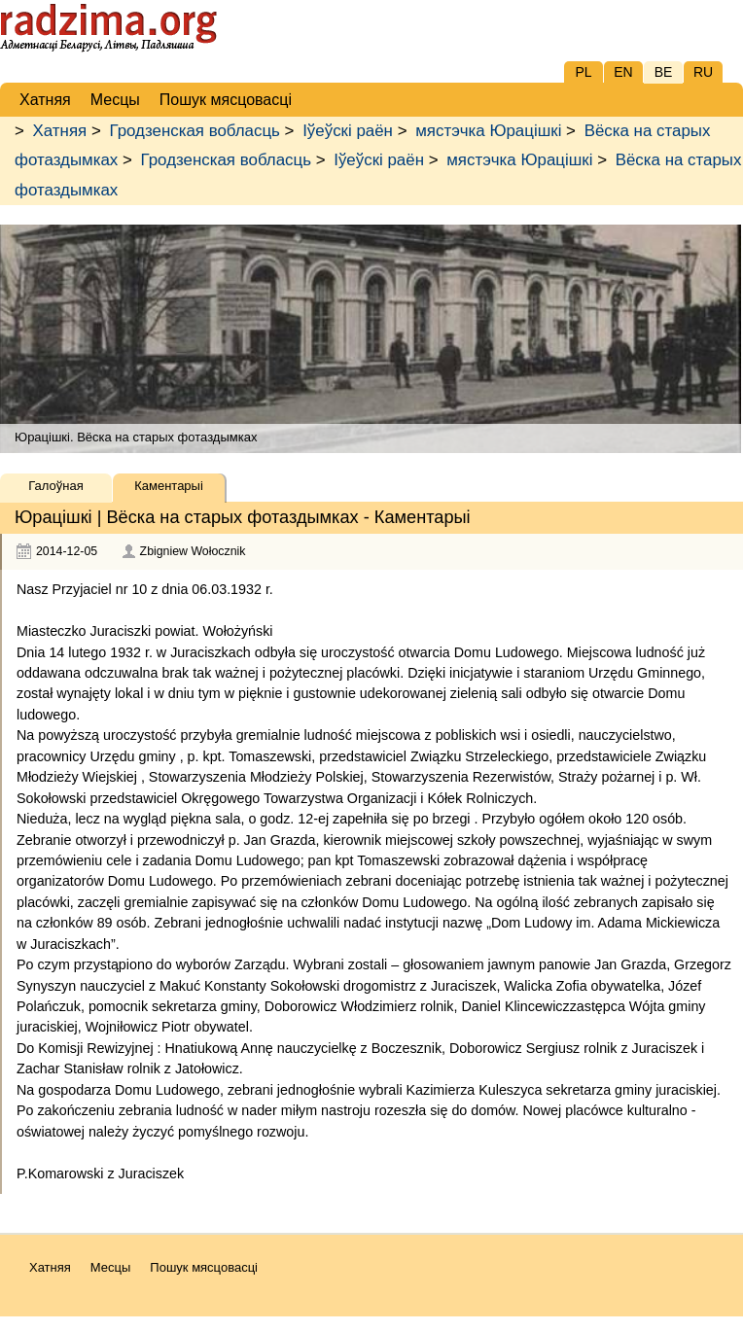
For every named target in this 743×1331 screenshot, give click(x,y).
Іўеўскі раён (347, 131)
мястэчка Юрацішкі (488, 131)
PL (583, 72)
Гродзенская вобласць (194, 131)
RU (703, 72)
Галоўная (55, 485)
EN (623, 72)
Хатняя (60, 131)
